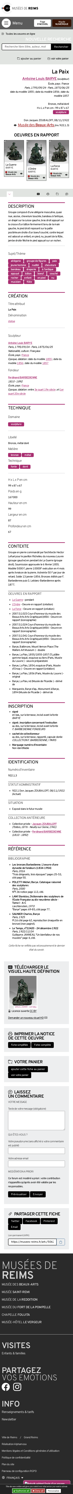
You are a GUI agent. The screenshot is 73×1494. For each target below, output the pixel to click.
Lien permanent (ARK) (18, 1235)
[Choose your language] (13, 1478)
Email (14, 1227)
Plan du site (8, 1464)
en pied (41, 278)
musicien (16, 282)
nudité (35, 265)
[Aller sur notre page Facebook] (6, 1387)
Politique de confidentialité (16, 1457)
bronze (15, 455)
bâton (28, 273)
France (25, 355)
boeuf (40, 273)
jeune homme (18, 265)
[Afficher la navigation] (6, 23)
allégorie (16, 261)
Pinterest (49, 1221)
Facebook (31, 1221)
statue (11, 321)
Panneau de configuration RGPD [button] (19, 1471)
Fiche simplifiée (19, 1045)
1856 (20, 363)
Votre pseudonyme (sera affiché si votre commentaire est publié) (36, 1143)
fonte (14, 466)
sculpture (61, 112)
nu (52, 278)
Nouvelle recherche (48, 39)
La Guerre (11, 165)
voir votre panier (58, 58)
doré (25, 466)
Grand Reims (31, 1437)
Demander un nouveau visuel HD (26, 1018)
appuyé (15, 273)
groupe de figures (36, 261)
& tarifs (18, 1412)
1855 (49, 359)
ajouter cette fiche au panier (28, 1069)
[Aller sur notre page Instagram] (17, 1387)
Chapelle (16, 1315)
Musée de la (19, 1300)
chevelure (50, 265)
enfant (27, 278)
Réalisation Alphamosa (14, 1444)
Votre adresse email (18, 1158)
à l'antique (47, 269)
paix (54, 261)
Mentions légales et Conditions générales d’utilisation (30, 1451)
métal (27, 455)
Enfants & (13, 1353)
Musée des (36, 125)
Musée (61, 23)
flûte (29, 282)
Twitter (15, 1221)
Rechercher (61, 47)
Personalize (53, 1491)
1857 (45, 363)
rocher (14, 278)
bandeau (15, 269)
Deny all (39, 1490)
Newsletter (9, 1420)
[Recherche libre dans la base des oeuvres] (26, 46)
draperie (31, 269)
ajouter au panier (29, 58)
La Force (55, 166)
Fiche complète (42, 1045)
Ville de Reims (9, 1437)
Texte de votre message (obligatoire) (27, 1109)
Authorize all (21, 1490)
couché (54, 273)
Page (42, 23)
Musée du (26, 1307)
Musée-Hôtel (21, 1322)
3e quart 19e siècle (44, 389)
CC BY (33, 1011)
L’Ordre (32, 169)
